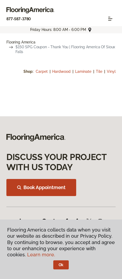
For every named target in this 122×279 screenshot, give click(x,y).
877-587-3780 (18, 19)
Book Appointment (41, 187)
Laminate (83, 71)
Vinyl (111, 71)
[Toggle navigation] (110, 18)
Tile (99, 71)
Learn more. (41, 254)
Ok (61, 265)
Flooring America (20, 42)
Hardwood (62, 71)
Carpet (42, 71)
